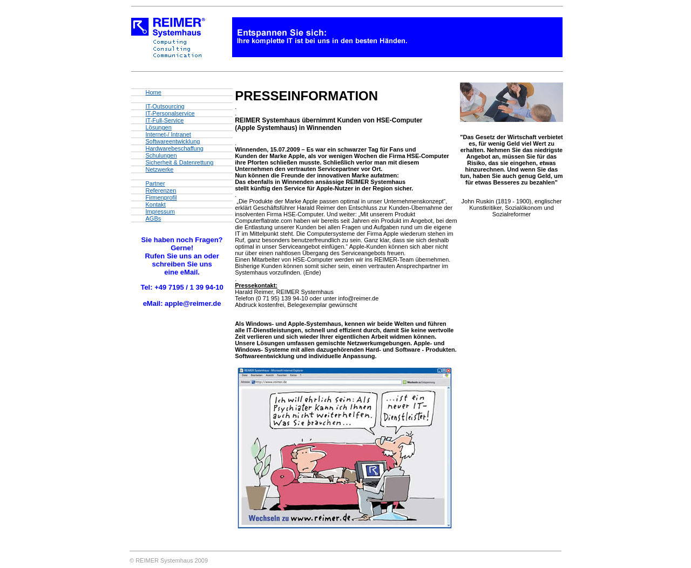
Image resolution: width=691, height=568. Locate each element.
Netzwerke (159, 169)
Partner (155, 183)
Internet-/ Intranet (168, 134)
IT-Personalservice (169, 113)
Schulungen (161, 155)
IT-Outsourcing (164, 106)
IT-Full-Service (164, 120)
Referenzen (160, 190)
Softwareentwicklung (172, 141)
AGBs (153, 218)
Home (153, 92)
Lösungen (158, 127)
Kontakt (155, 204)
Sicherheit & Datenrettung (179, 162)
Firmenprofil (161, 197)
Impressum (159, 211)
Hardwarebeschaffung (174, 148)
